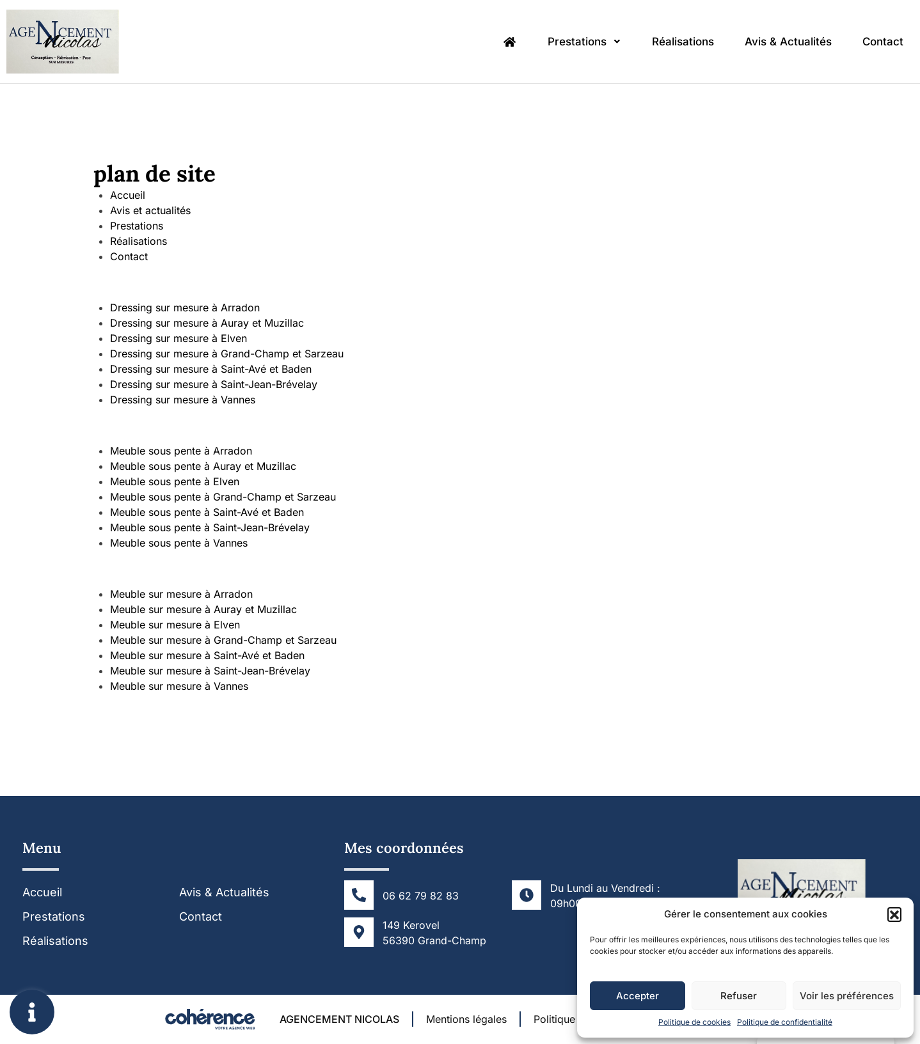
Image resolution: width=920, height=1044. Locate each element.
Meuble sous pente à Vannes (179, 542)
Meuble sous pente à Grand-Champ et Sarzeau (223, 496)
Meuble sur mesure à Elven (175, 624)
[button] (894, 914)
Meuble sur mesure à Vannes (179, 686)
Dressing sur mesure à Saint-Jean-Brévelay (213, 384)
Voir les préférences (847, 996)
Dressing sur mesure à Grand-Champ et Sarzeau (227, 353)
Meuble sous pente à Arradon (181, 450)
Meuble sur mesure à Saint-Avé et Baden (207, 655)
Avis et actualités (150, 210)
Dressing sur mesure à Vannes (182, 399)
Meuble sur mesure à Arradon (181, 594)
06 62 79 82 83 (421, 895)
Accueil (127, 195)
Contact (882, 41)
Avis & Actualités (788, 41)
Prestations (584, 41)
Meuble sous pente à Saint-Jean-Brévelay (210, 527)
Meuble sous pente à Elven (174, 481)
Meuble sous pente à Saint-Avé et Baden (207, 512)
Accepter (637, 996)
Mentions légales (466, 1019)
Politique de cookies (694, 1022)
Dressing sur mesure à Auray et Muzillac (207, 322)
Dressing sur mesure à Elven (178, 338)
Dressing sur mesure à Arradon (185, 307)
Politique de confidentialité (784, 1022)
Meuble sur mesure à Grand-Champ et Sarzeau (223, 640)
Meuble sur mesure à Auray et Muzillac (203, 609)
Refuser (738, 996)
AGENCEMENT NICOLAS (339, 1019)
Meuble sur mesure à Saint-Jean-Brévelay (210, 670)
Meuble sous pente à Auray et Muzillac (203, 466)
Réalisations (683, 41)
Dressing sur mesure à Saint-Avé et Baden (211, 368)
